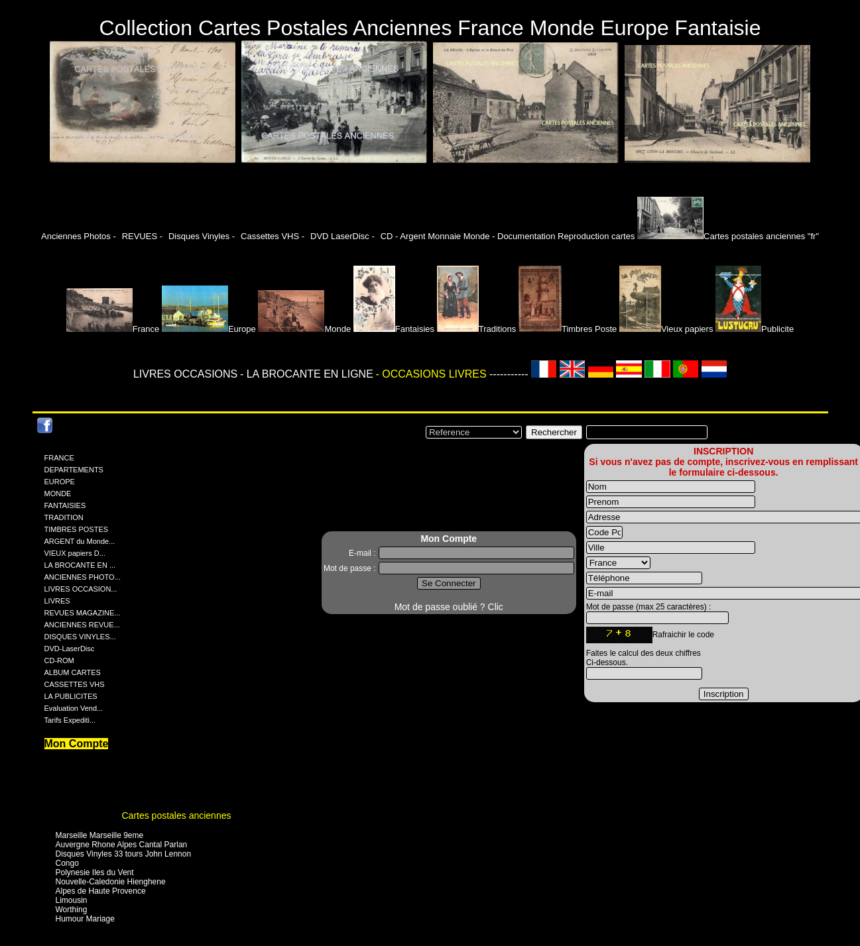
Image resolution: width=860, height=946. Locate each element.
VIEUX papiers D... (74, 553)
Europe (209, 329)
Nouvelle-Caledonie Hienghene (111, 881)
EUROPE (59, 482)
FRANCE (59, 458)
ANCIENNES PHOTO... (82, 577)
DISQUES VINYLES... (80, 637)
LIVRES (57, 601)
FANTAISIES (65, 505)
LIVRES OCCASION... (80, 589)
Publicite (754, 329)
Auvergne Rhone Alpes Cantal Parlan (122, 844)
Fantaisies (393, 329)
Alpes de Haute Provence (101, 891)
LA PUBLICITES (70, 696)
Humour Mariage (85, 918)
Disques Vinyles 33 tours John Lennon (124, 854)
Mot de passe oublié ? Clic (449, 607)
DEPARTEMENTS (73, 470)
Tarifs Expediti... (70, 720)
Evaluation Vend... (73, 708)
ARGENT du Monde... (79, 541)
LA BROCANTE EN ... (80, 565)
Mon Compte (76, 743)
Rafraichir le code (683, 634)
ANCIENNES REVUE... (82, 625)
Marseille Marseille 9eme (100, 835)
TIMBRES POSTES (76, 529)
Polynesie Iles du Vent (95, 872)
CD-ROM (59, 660)
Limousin (72, 900)
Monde (304, 329)
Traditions (477, 329)
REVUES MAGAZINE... (82, 613)
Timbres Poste (568, 329)
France (112, 329)
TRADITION (64, 517)
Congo (67, 863)
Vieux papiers (666, 329)
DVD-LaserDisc (69, 649)
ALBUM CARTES (72, 672)
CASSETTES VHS (74, 684)
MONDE (58, 494)
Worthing (72, 909)
